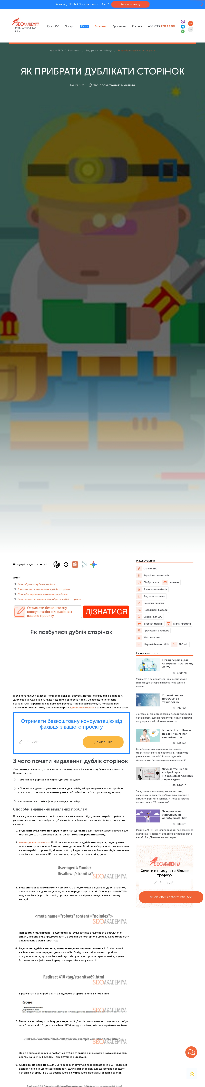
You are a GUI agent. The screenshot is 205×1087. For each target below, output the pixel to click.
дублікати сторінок (82, 707)
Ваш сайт (29, 742)
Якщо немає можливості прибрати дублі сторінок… (50, 599)
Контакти (137, 26)
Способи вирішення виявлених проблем (43, 594)
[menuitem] (53, 26)
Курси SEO (53, 26)
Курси (84, 26)
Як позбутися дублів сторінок (36, 584)
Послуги (69, 26)
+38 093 (161, 26)
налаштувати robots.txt (34, 842)
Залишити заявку (130, 4)
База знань (101, 26)
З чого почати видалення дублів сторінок (44, 589)
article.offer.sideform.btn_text (171, 897)
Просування (119, 26)
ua (190, 23)
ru (191, 29)
